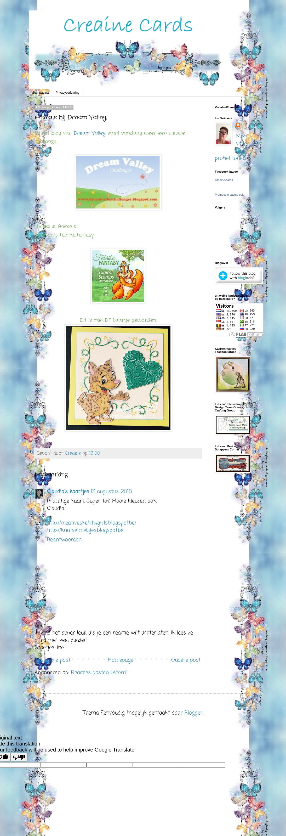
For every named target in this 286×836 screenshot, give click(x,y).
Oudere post (186, 660)
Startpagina (41, 92)
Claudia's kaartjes (68, 492)
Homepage (120, 660)
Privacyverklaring (67, 92)
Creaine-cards (224, 180)
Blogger (194, 713)
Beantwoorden (64, 540)
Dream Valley (89, 133)
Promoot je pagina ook (229, 194)
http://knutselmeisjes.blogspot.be (85, 530)
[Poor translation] (19, 757)
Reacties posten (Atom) (99, 673)
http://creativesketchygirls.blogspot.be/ (91, 523)
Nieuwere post (53, 660)
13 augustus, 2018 (111, 492)
